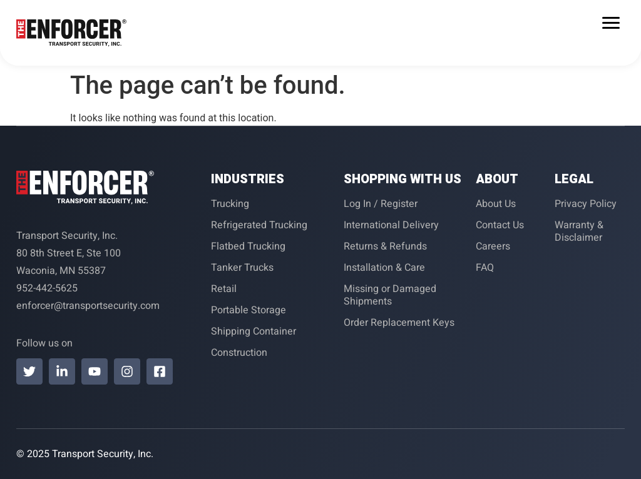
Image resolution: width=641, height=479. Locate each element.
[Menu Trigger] (611, 23)
